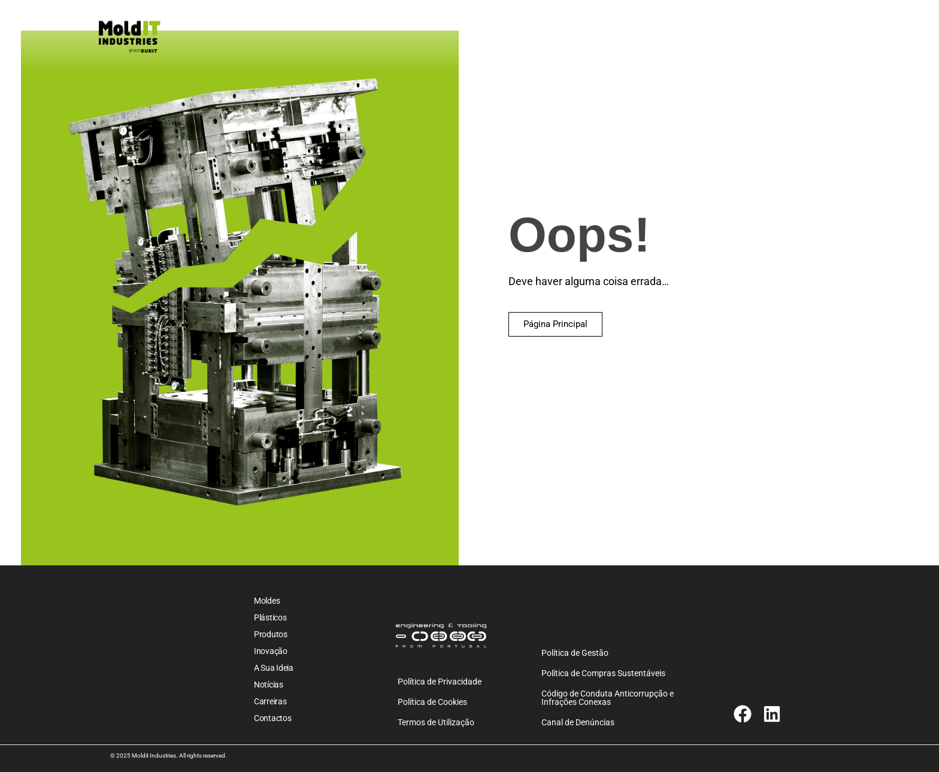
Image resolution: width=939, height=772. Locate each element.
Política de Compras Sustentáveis (603, 673)
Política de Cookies (432, 702)
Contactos (272, 718)
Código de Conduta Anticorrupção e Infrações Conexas (607, 698)
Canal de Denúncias (577, 722)
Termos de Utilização (436, 722)
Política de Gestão (574, 653)
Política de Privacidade (439, 681)
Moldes (267, 601)
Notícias (268, 684)
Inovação (270, 651)
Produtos (270, 634)
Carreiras (270, 701)
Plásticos (270, 617)
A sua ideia (273, 668)
